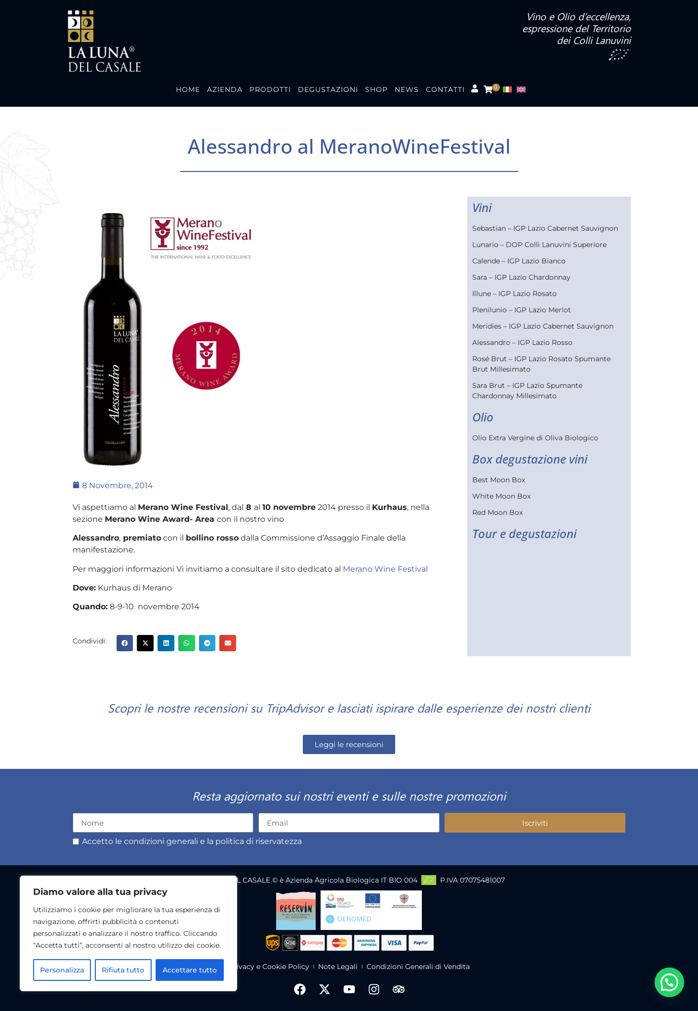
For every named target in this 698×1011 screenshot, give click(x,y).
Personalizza (62, 970)
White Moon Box (501, 496)
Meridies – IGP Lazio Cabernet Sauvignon (543, 326)
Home (188, 89)
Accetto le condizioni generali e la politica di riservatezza (192, 841)
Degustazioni (328, 89)
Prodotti (270, 89)
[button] (125, 643)
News (407, 89)
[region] (128, 933)
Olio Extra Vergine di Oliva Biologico (535, 437)
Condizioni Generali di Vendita (418, 966)
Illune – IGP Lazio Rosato (514, 293)
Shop (376, 89)
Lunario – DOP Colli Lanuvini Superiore (539, 244)
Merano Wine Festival (385, 569)
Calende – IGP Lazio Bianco (519, 260)
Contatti (445, 89)
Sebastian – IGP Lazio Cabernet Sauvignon (545, 228)
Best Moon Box (498, 479)
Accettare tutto (190, 970)
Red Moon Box (497, 512)
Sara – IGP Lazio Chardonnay (521, 277)
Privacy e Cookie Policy (269, 966)
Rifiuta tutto (123, 970)
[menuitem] (510, 89)
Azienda (225, 89)
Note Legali (338, 966)
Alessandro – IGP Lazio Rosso (522, 342)
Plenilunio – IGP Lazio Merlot (521, 309)
